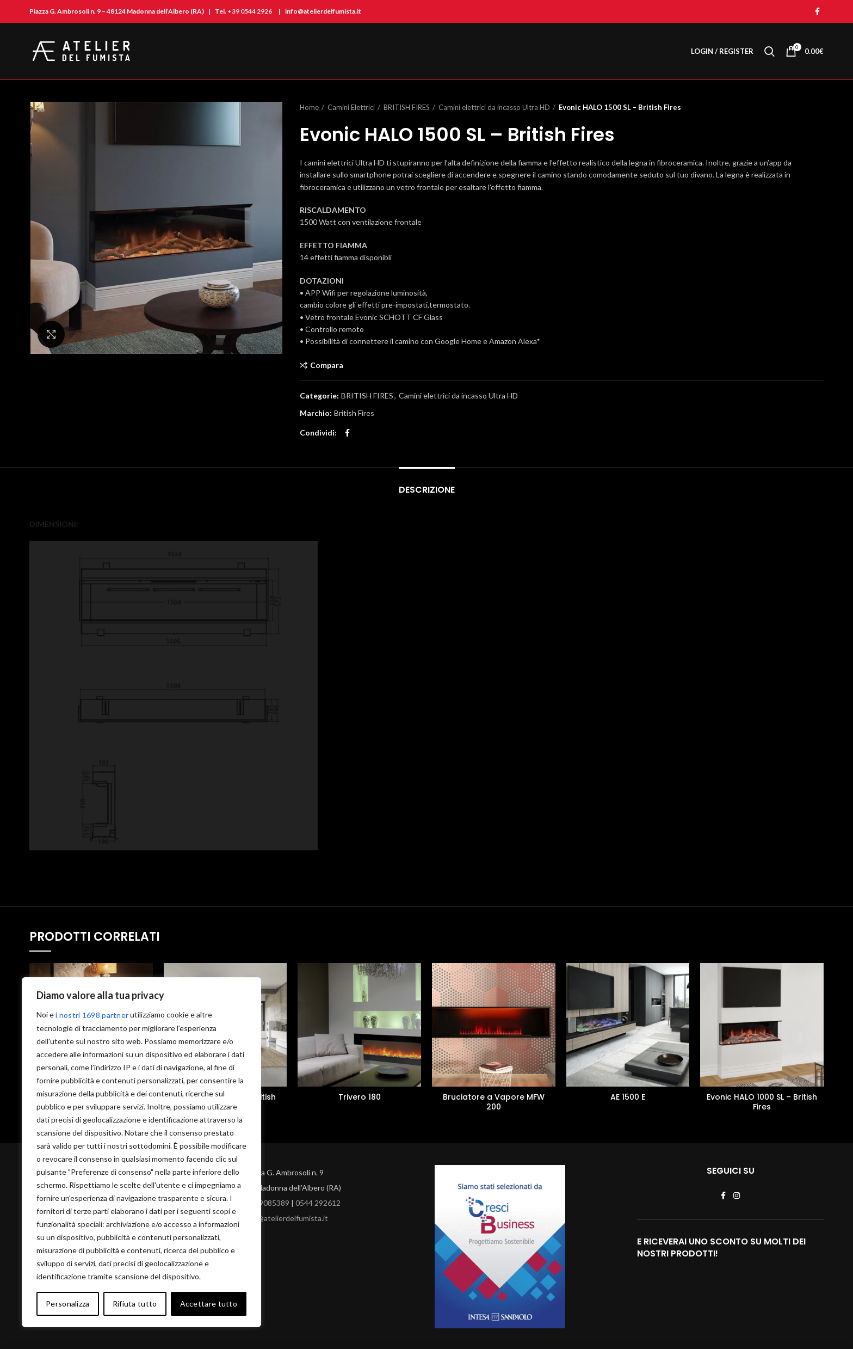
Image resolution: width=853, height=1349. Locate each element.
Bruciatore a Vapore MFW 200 (494, 1102)
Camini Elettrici (351, 107)
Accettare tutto (209, 1303)
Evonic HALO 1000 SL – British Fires (762, 1102)
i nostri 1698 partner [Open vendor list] (91, 1015)
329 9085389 (266, 1202)
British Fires (354, 413)
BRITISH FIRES (407, 107)
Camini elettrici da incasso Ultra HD (494, 107)
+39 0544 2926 (249, 11)
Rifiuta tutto (135, 1303)
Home (309, 107)
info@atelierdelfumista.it (286, 1218)
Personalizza (68, 1303)
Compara (326, 365)
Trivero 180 (359, 1097)
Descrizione (427, 489)
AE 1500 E (627, 1097)
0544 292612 (318, 1202)
